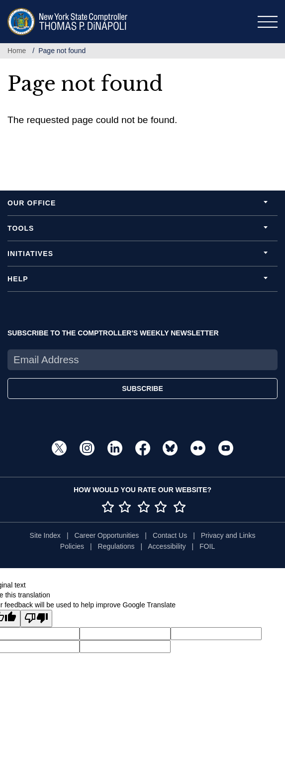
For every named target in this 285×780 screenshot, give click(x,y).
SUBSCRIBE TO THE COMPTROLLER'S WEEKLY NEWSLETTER (113, 332)
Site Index (45, 535)
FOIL (207, 546)
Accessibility (167, 546)
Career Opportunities (106, 535)
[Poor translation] (36, 618)
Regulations (116, 546)
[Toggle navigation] (268, 22)
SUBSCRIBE (142, 388)
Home (16, 51)
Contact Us (170, 535)
